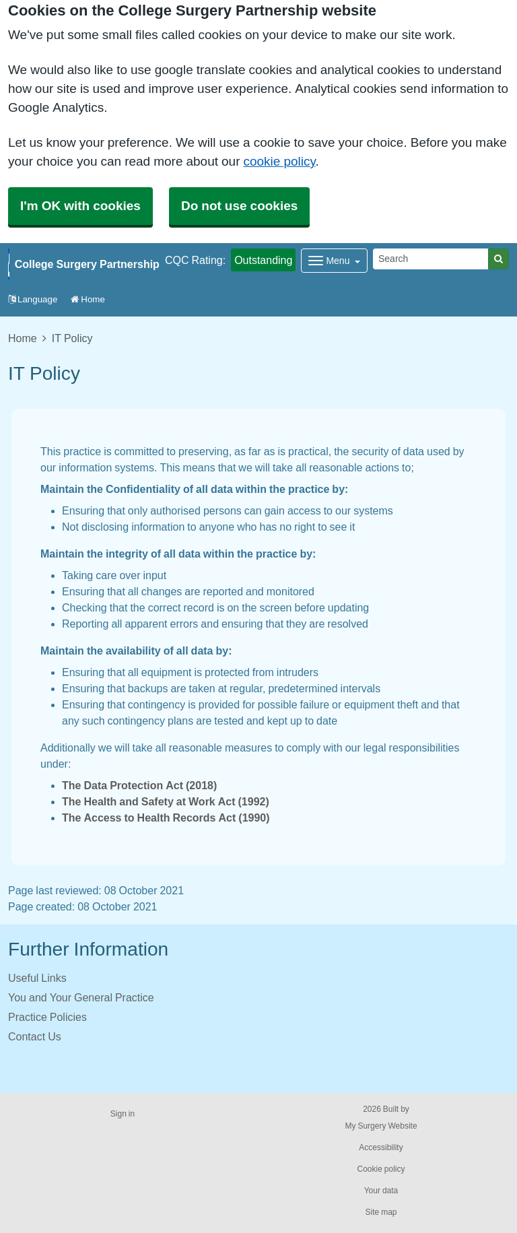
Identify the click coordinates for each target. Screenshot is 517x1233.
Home (88, 299)
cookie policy (279, 161)
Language (32, 299)
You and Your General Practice (81, 997)
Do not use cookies (239, 205)
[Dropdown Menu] (334, 260)
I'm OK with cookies (80, 205)
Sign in (122, 1114)
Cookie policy (381, 1169)
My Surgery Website (381, 1126)
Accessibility (381, 1147)
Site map (381, 1212)
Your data (381, 1191)
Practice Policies (47, 1016)
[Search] (431, 258)
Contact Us (34, 1036)
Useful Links (37, 977)
